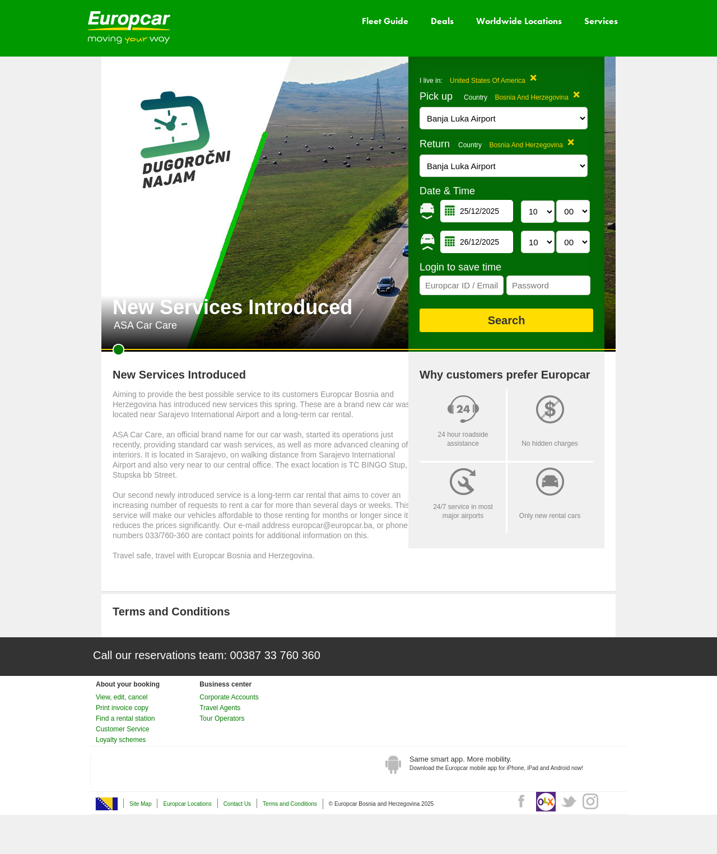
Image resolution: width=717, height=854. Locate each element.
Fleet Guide (385, 21)
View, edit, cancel (122, 697)
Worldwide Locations (519, 21)
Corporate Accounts (228, 697)
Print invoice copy (122, 708)
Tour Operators (221, 718)
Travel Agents (219, 708)
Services (601, 21)
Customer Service (122, 729)
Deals (442, 21)
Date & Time (447, 191)
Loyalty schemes (121, 740)
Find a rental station (125, 718)
